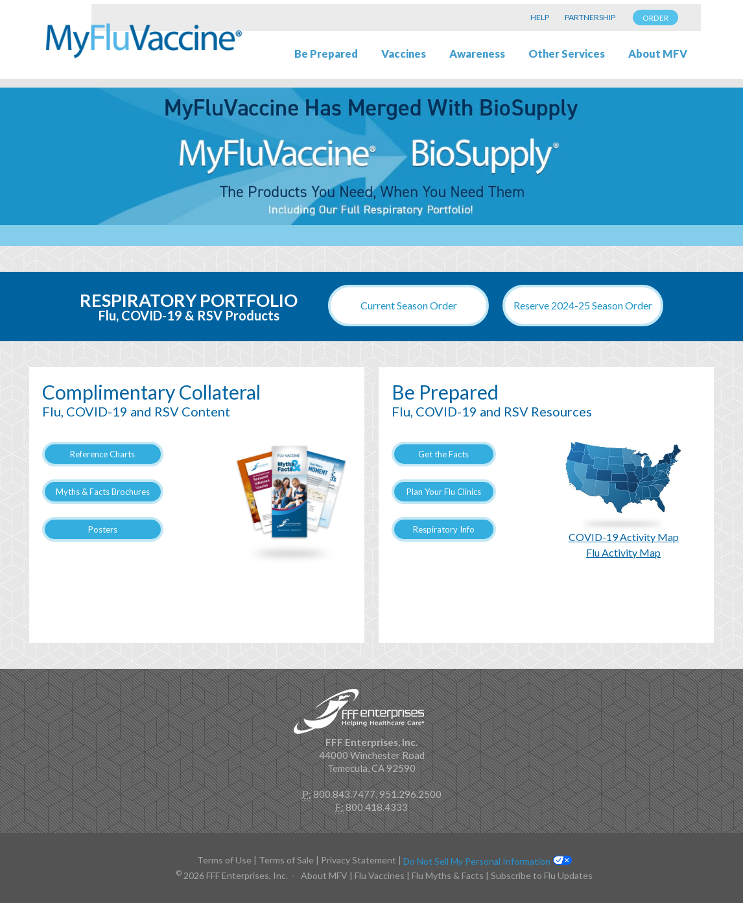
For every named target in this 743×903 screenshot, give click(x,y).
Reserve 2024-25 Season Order (582, 305)
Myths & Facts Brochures (103, 492)
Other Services (566, 53)
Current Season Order (408, 305)
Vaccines (403, 53)
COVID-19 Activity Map (624, 537)
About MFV (657, 53)
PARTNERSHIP (590, 17)
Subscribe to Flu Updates (542, 875)
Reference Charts (102, 454)
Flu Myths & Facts (448, 875)
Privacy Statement (358, 859)
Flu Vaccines (380, 875)
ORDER (655, 18)
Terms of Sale (286, 859)
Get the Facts (443, 454)
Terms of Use (224, 859)
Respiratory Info (444, 529)
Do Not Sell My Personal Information (476, 861)
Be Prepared (326, 53)
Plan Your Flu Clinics (444, 492)
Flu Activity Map (623, 552)
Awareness (477, 53)
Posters (102, 529)
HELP (539, 17)
